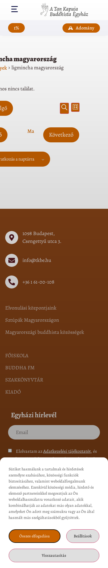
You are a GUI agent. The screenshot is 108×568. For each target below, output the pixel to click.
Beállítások (83, 536)
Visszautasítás (54, 555)
